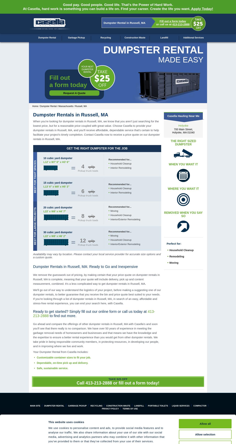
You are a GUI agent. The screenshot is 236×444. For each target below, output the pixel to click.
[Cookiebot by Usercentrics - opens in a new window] (24, 437)
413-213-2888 (181, 24)
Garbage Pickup (76, 37)
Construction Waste (135, 37)
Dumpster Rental (47, 37)
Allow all (205, 398)
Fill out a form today (173, 21)
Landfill (164, 37)
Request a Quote (74, 93)
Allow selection (205, 409)
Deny (205, 420)
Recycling (105, 37)
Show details (193, 436)
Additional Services (193, 37)
